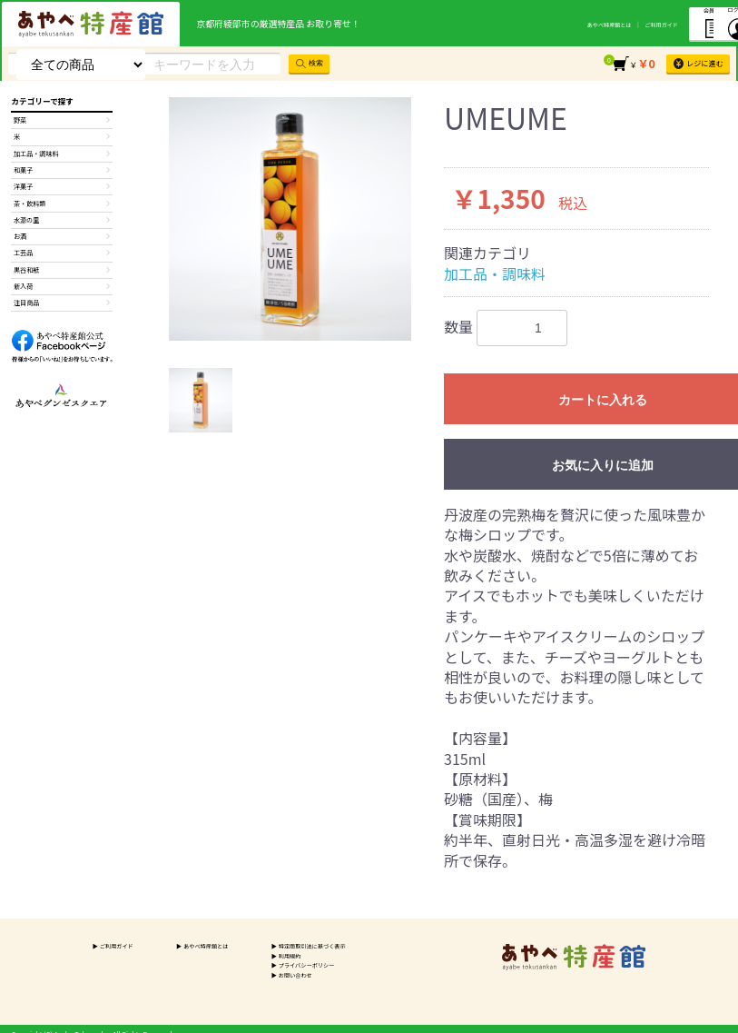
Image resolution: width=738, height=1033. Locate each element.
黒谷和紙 (61, 302)
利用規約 (277, 958)
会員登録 (649, 22)
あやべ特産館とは (529, 24)
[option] (290, 219)
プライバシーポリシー (298, 969)
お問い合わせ (284, 980)
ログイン (708, 23)
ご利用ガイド (589, 24)
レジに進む (693, 62)
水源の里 (61, 241)
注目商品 (61, 342)
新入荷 (61, 322)
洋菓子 (61, 201)
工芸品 (61, 282)
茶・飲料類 (61, 221)
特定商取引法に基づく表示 (305, 947)
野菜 (61, 121)
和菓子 (61, 181)
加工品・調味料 (495, 273)
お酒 (61, 262)
